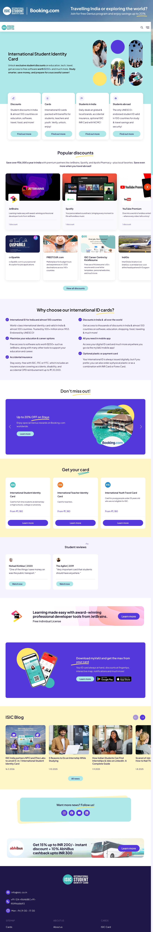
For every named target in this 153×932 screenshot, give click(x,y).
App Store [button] (121, 677)
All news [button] (75, 778)
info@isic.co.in (19, 892)
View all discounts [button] (75, 288)
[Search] (142, 27)
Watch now (17, 584)
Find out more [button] (24, 134)
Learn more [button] (25, 434)
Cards (9, 926)
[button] (141, 427)
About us (57, 926)
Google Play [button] (102, 677)
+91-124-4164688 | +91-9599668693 (23, 901)
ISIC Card (106, 926)
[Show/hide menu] (147, 27)
